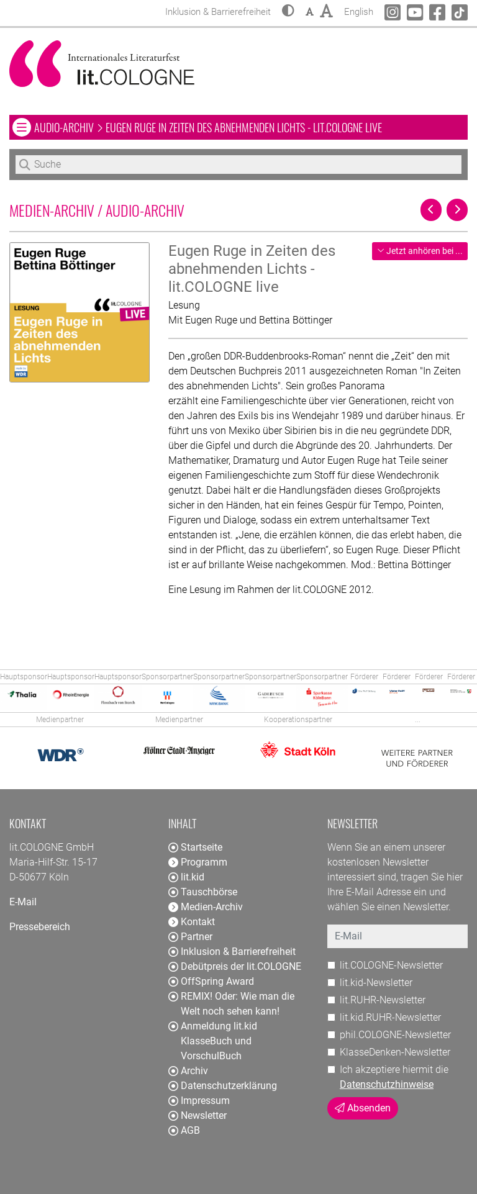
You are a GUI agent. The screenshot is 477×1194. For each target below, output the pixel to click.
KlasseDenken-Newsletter (395, 1052)
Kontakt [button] (191, 922)
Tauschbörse (202, 892)
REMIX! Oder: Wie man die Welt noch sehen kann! (231, 1003)
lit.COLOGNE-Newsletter (391, 965)
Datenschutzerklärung (222, 1086)
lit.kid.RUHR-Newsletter (390, 1017)
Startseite (195, 847)
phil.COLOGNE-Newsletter (395, 1035)
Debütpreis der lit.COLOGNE (234, 966)
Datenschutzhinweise (387, 1084)
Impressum (199, 1100)
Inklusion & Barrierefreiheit (232, 951)
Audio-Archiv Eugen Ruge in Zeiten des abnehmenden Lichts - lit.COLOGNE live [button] (208, 127)
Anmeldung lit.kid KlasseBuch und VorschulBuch (212, 1041)
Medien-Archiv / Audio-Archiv (96, 210)
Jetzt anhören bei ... (420, 251)
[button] (288, 11)
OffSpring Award (211, 981)
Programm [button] (197, 862)
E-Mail (23, 902)
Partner (190, 937)
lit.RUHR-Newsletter (382, 1000)
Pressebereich (39, 927)
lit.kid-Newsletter (376, 982)
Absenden (363, 1108)
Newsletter (197, 1115)
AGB (184, 1130)
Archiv (188, 1071)
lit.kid (186, 877)
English (358, 10)
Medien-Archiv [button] (205, 907)
